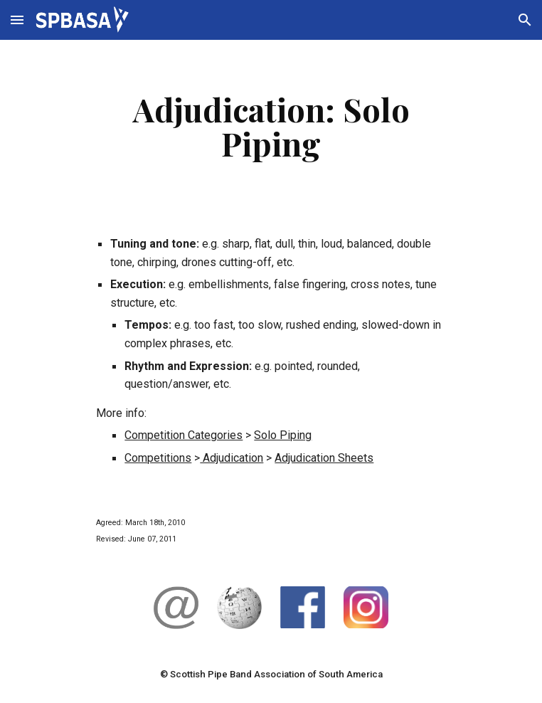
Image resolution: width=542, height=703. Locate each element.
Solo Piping (283, 435)
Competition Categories (183, 435)
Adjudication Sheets (324, 458)
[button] (17, 19)
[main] (270, 126)
